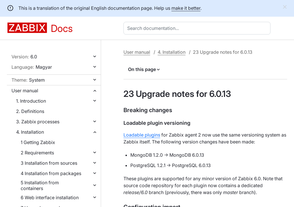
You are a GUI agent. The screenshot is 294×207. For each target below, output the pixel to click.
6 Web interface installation (50, 197)
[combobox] (198, 28)
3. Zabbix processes (37, 121)
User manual (24, 90)
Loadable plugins (141, 135)
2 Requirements (37, 153)
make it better (185, 8)
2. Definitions (30, 111)
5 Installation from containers (40, 185)
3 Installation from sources (49, 163)
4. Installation (30, 132)
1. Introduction (31, 101)
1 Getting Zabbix (38, 142)
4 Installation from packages (51, 173)
